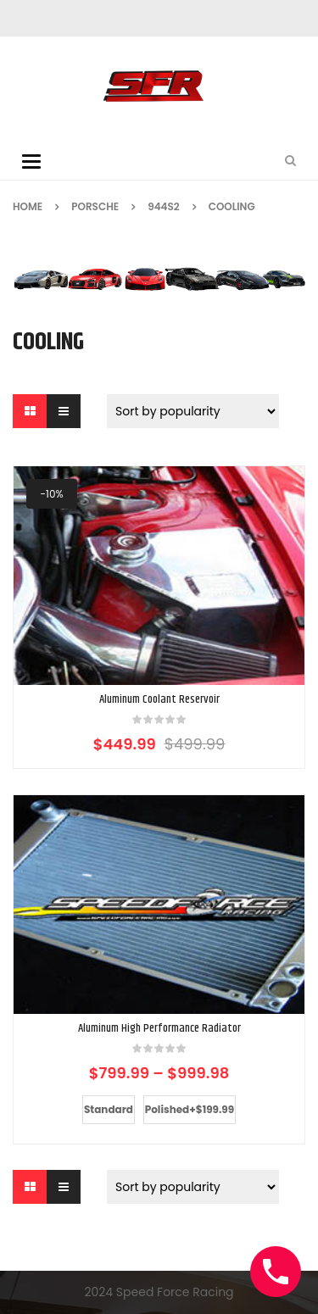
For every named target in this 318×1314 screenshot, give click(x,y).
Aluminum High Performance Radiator (159, 1028)
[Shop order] (193, 411)
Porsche (95, 206)
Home (27, 206)
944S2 (164, 206)
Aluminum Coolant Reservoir (159, 699)
